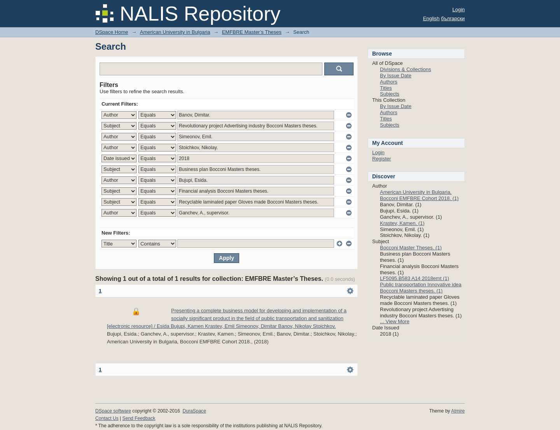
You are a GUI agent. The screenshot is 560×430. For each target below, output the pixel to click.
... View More (395, 321)
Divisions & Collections (405, 69)
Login (458, 9)
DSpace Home (111, 32)
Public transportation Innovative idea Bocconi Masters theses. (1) (421, 288)
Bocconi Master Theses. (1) (411, 248)
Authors (388, 82)
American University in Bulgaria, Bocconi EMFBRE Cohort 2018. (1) (419, 195)
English (431, 18)
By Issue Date (395, 75)
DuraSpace (194, 411)
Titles (386, 88)
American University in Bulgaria (175, 32)
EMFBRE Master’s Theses (252, 32)
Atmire (458, 411)
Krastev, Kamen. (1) (402, 223)
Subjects (389, 94)
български (453, 18)
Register (381, 159)
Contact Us (107, 418)
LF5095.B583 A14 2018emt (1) (414, 278)
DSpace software (113, 411)
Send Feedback (139, 418)
